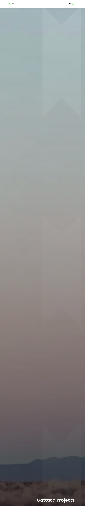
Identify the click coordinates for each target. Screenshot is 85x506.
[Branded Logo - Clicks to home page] (15, 4)
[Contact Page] (70, 4)
